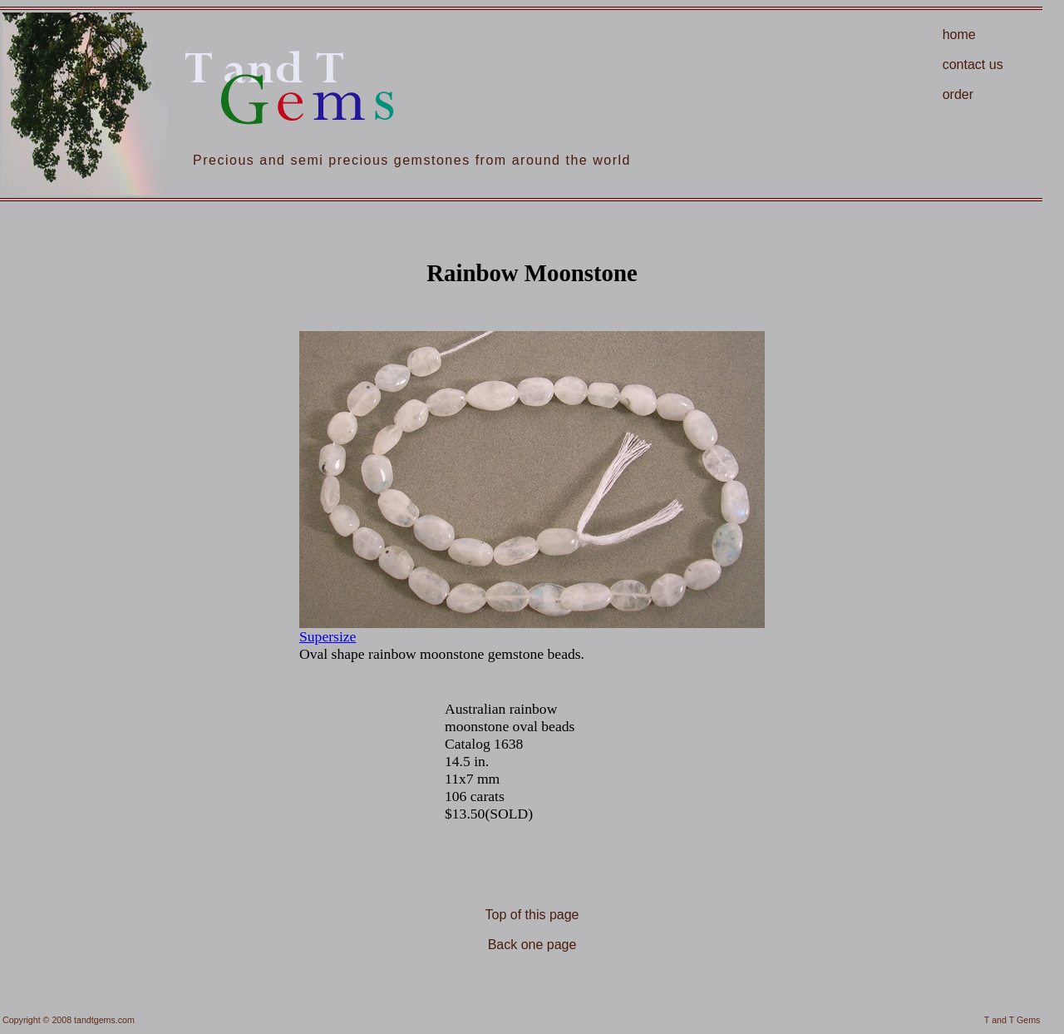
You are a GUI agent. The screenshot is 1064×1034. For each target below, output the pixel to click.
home (959, 34)
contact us (973, 64)
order (958, 94)
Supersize (327, 636)
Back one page (532, 945)
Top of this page (532, 915)
